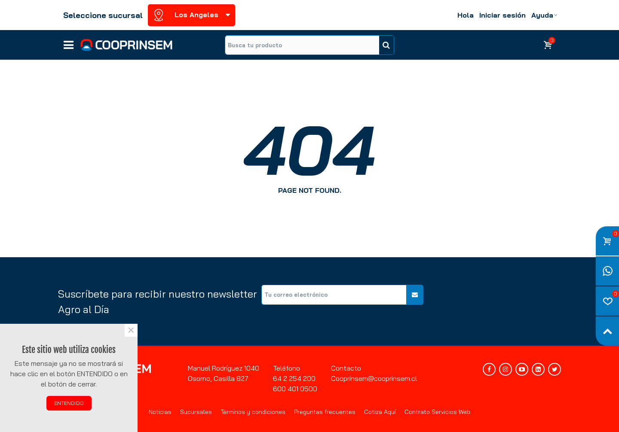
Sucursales (196, 412)
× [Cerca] (131, 330)
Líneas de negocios (68, 42)
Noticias (160, 412)
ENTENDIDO (69, 403)
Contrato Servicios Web (437, 412)
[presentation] (495, 301)
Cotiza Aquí (380, 412)
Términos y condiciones (253, 412)
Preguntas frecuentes (324, 412)
